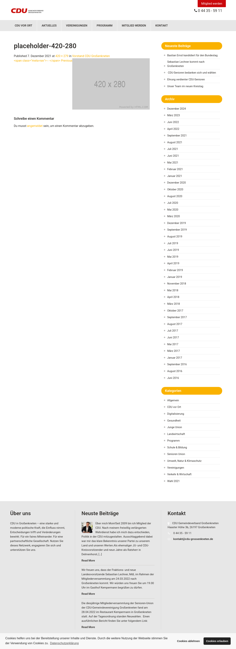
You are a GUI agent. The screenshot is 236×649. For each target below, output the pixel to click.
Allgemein (173, 400)
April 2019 (173, 263)
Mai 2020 (172, 209)
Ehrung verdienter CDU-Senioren (186, 79)
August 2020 (174, 196)
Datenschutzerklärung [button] (64, 643)
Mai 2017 (172, 344)
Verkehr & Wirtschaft (179, 474)
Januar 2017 (174, 357)
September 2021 (177, 135)
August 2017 (174, 324)
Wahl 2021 (173, 481)
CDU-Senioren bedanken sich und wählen (192, 72)
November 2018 (176, 283)
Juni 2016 (173, 378)
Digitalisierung (175, 413)
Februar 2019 (175, 270)
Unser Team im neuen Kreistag (185, 86)
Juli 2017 (172, 330)
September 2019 (177, 229)
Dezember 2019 (176, 223)
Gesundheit (174, 420)
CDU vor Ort (23, 25)
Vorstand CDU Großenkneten (91, 56)
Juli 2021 (172, 149)
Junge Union (174, 427)
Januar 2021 (174, 176)
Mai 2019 (172, 256)
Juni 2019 (173, 250)
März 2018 (173, 303)
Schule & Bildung (177, 447)
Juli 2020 (172, 203)
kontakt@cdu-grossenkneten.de (193, 539)
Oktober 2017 (175, 310)
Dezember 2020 (176, 182)
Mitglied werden (211, 3)
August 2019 (174, 236)
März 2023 (173, 115)
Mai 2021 (172, 162)
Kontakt (161, 25)
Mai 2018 (172, 290)
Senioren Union (176, 454)
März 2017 (173, 351)
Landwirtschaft (176, 434)
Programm (104, 25)
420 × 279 (61, 56)
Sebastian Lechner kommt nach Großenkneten (185, 64)
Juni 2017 (173, 337)
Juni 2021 (173, 155)
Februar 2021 (175, 169)
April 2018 (173, 297)
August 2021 (174, 142)
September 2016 (177, 364)
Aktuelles (49, 25)
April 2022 (173, 129)
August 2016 (174, 371)
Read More (88, 560)
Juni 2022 (173, 122)
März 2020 (173, 216)
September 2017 (177, 317)
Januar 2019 (174, 277)
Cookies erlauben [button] (217, 641)
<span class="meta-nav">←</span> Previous (43, 60)
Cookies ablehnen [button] (188, 641)
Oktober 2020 (175, 189)
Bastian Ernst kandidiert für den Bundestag (192, 55)
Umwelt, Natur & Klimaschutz (184, 461)
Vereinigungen (76, 25)
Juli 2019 (172, 243)
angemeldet (35, 126)
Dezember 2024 (176, 108)
